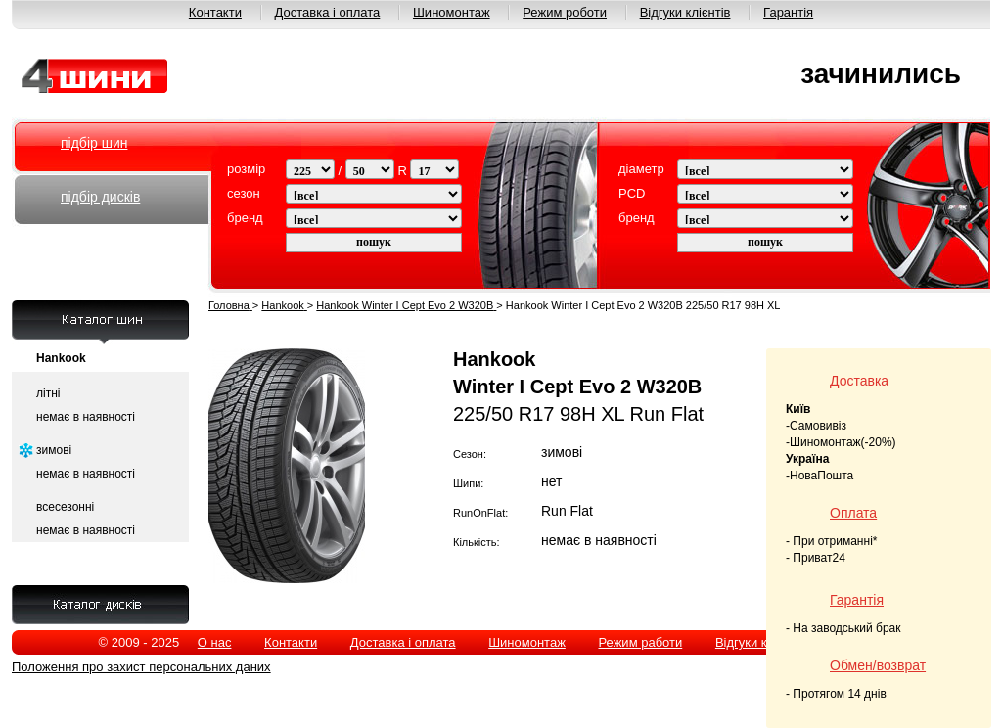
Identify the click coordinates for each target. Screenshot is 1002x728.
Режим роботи (565, 12)
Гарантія (788, 12)
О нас (215, 642)
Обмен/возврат (878, 665)
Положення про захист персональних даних (141, 667)
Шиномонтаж (451, 12)
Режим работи (640, 642)
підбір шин (94, 143)
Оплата (853, 513)
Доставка (859, 380)
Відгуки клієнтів (685, 12)
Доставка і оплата (328, 12)
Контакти (215, 12)
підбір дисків (100, 197)
